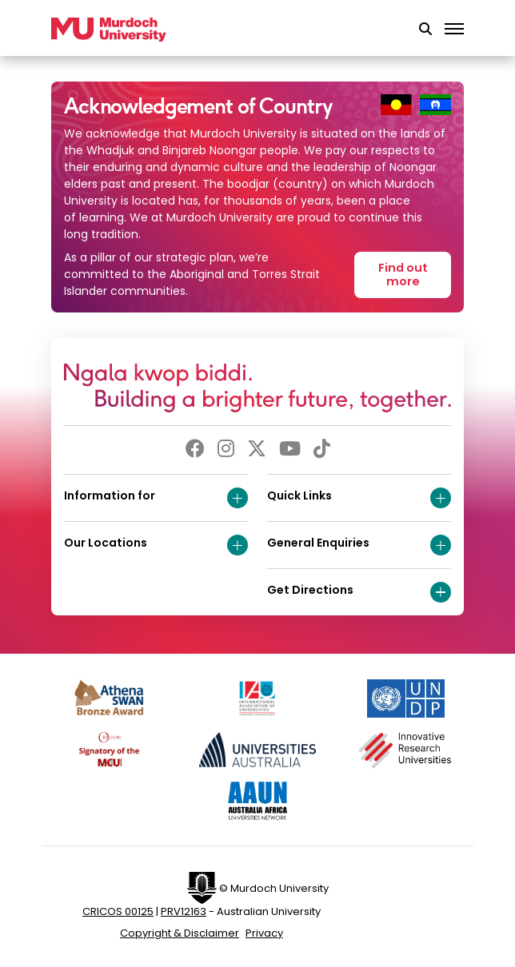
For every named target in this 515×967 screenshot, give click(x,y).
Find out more (403, 274)
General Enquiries (359, 545)
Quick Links (359, 497)
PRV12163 (183, 911)
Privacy (264, 933)
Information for (156, 497)
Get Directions (359, 592)
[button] (425, 29)
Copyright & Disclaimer (179, 933)
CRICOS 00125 (118, 911)
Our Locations (156, 545)
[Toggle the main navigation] (454, 30)
